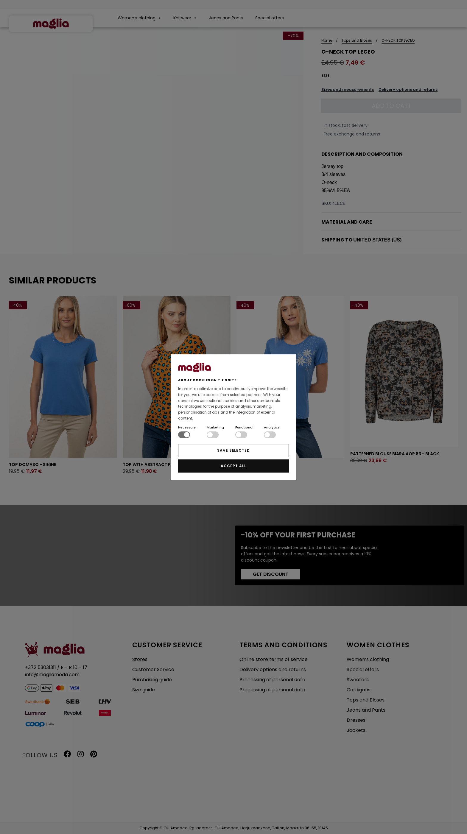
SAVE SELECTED (233, 450)
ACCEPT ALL (233, 465)
